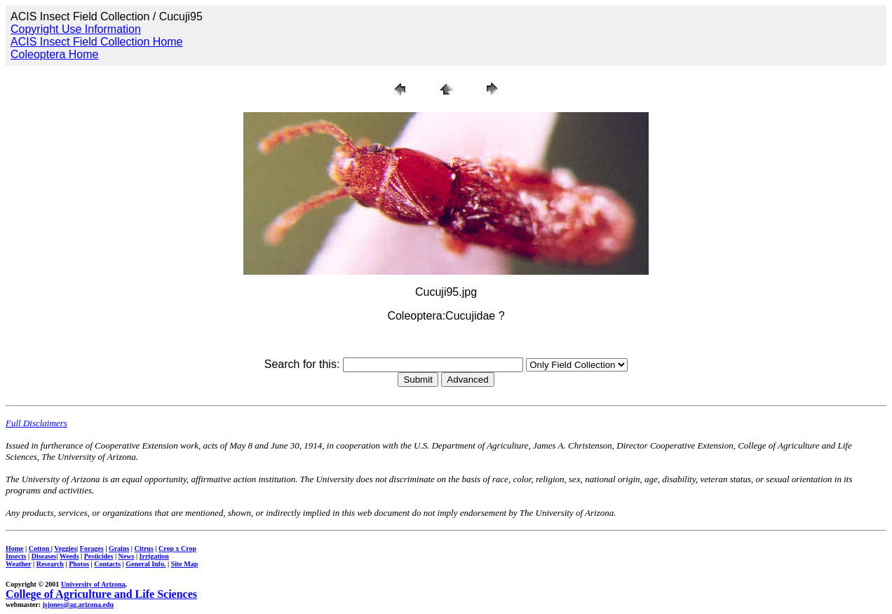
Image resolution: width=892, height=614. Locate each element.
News (127, 556)
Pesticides (99, 556)
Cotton (40, 548)
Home (15, 548)
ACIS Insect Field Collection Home (96, 42)
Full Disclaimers (36, 423)
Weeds (69, 556)
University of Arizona (93, 584)
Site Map (184, 564)
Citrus (144, 548)
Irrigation (154, 556)
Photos (79, 564)
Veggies (65, 548)
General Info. (145, 564)
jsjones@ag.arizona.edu (78, 604)
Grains (119, 548)
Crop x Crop (177, 548)
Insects (16, 556)
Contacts (107, 564)
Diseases (44, 556)
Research (50, 564)
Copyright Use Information (76, 29)
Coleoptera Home (54, 54)
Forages (92, 548)
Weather (18, 564)
